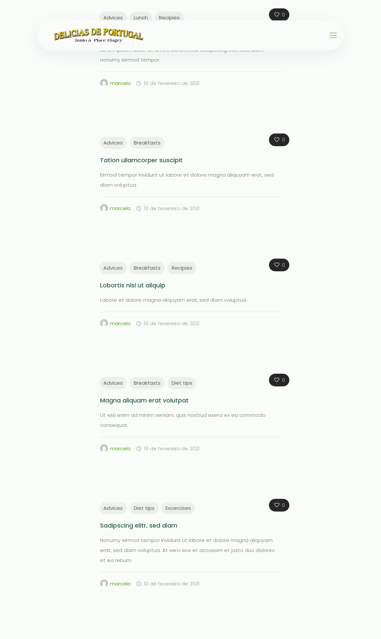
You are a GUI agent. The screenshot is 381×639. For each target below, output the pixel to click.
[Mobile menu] (333, 35)
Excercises (178, 508)
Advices (113, 17)
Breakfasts (147, 142)
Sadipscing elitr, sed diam (138, 525)
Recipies (169, 17)
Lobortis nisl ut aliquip (132, 285)
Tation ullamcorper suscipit (141, 160)
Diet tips (182, 382)
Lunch (141, 17)
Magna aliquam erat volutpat (144, 400)
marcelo (120, 83)
